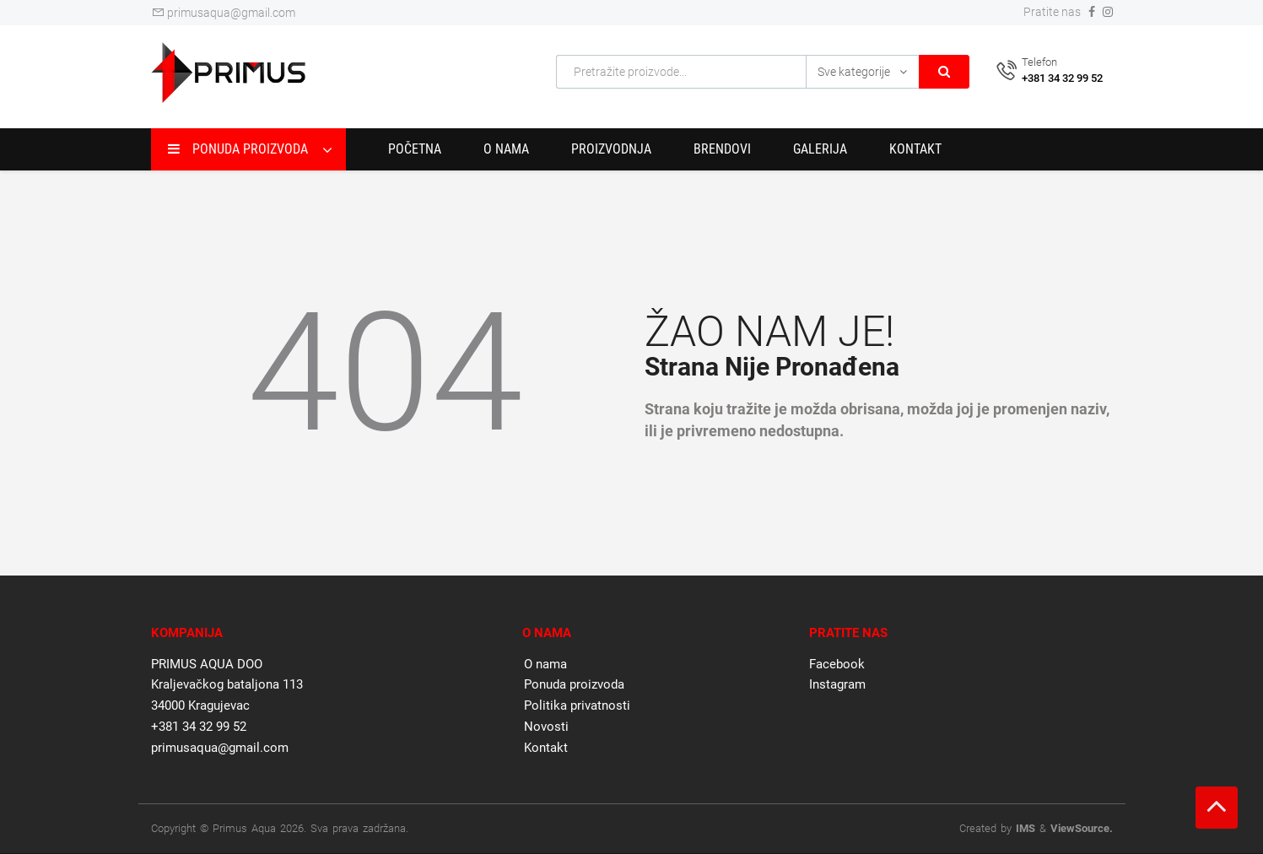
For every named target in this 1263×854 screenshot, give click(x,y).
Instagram (837, 684)
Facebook (837, 664)
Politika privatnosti (577, 705)
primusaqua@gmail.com (223, 12)
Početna (414, 149)
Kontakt (915, 149)
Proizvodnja (611, 149)
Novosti (546, 726)
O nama (506, 149)
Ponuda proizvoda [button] (238, 149)
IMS (1025, 828)
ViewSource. (1081, 828)
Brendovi (722, 149)
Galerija (820, 149)
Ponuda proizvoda (574, 684)
